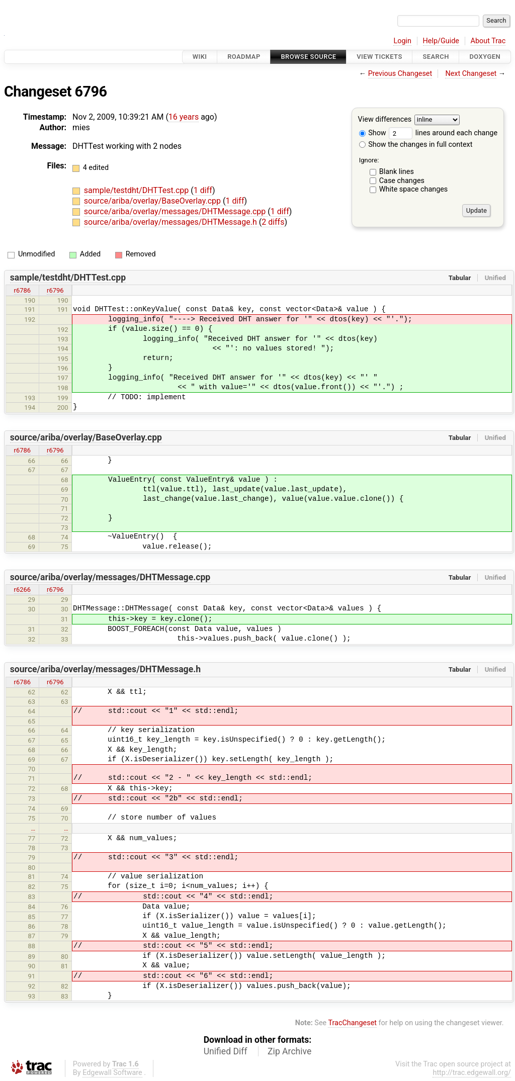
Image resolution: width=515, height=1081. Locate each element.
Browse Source (308, 56)
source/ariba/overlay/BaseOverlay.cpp (153, 201)
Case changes (401, 180)
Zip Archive (289, 1051)
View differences (385, 120)
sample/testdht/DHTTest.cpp (137, 190)
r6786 (22, 290)
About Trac (488, 41)
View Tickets (379, 56)
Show (372, 133)
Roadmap (244, 56)
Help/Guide (441, 41)
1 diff (203, 190)
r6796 (55, 290)
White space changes (413, 189)
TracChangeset (352, 1023)
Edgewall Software (112, 1072)
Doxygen (484, 56)
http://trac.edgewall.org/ (472, 1072)
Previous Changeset (400, 73)
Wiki (200, 56)
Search (435, 56)
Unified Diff (225, 1051)
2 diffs (273, 222)
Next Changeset (470, 73)
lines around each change (443, 133)
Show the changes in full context (416, 144)
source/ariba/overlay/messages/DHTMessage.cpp (176, 211)
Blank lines (396, 171)
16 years (183, 117)
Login (402, 41)
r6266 (22, 589)
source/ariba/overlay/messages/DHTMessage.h (171, 222)
